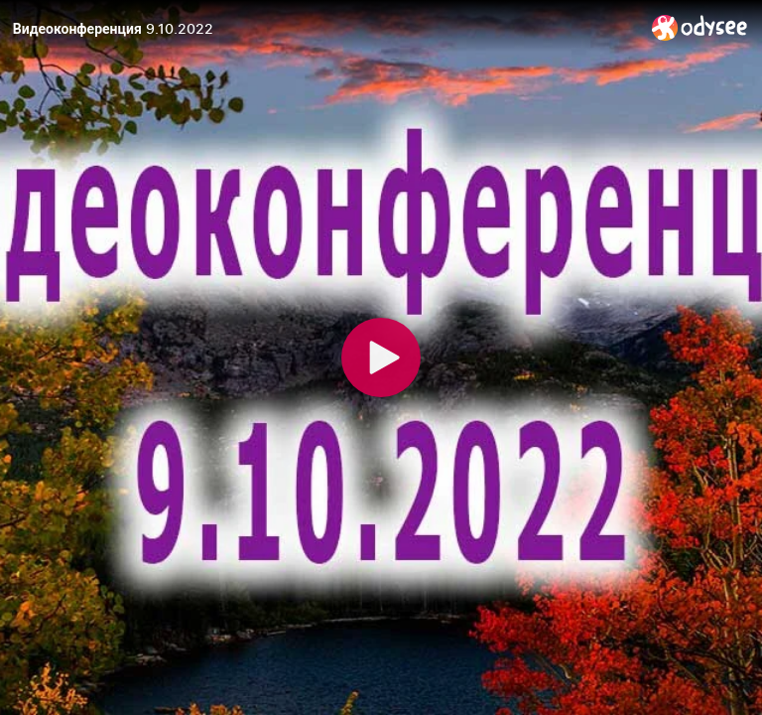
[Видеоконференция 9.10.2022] (324, 29)
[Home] (700, 27)
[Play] (381, 357)
